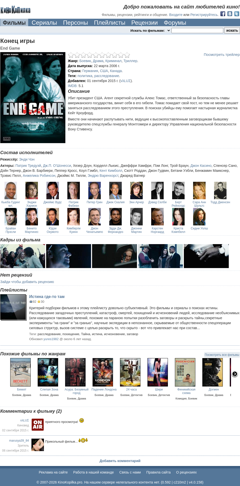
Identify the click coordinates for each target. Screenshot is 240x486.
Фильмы (14, 22)
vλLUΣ (125, 81)
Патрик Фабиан (73, 203)
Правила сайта (158, 472)
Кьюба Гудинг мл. (10, 203)
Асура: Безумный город (77, 391)
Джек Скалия (115, 202)
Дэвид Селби (157, 202)
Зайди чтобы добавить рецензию (27, 282)
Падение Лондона (104, 389)
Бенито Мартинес (32, 230)
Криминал (113, 61)
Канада (116, 71)
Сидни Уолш (199, 228)
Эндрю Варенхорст (103, 176)
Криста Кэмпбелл (178, 230)
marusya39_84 (19, 440)
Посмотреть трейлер (222, 54)
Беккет (21, 389)
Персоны (75, 22)
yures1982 (51, 339)
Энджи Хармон (31, 203)
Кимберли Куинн (73, 230)
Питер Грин (94, 202)
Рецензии (144, 22)
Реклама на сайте (53, 472)
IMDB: (73, 86)
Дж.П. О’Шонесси (57, 166)
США (104, 71)
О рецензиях (186, 472)
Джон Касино (201, 166)
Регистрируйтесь (204, 15)
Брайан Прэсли (10, 230)
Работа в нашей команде (93, 472)
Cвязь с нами (130, 472)
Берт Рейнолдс (178, 203)
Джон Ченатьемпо (94, 230)
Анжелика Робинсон (39, 176)
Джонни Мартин (136, 230)
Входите (176, 15)
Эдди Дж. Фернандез (115, 230)
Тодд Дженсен (220, 202)
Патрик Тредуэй (28, 166)
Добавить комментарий (120, 461)
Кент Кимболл (111, 171)
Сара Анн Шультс (199, 203)
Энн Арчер (136, 202)
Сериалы (44, 22)
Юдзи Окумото (52, 230)
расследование (106, 76)
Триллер (130, 61)
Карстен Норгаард (157, 230)
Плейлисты (109, 22)
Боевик (85, 61)
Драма (98, 61)
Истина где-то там (47, 296)
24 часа (131, 389)
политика (85, 76)
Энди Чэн (27, 159)
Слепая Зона (49, 389)
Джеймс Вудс (52, 202)
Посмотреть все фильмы (222, 355)
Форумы (175, 22)
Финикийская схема (186, 391)
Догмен (214, 389)
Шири (159, 389)
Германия (90, 71)
